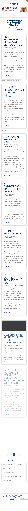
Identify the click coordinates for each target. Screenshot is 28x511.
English (16, 0)
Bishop (17, 495)
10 (10, 454)
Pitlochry (4, 130)
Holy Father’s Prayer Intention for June (12, 464)
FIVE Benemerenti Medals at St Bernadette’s (13, 40)
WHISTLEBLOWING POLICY (19, 508)
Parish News (8, 49)
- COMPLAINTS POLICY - (7, 508)
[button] (14, 15)
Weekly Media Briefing (9, 472)
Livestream (11, 495)
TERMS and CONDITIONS (9, 506)
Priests (22, 495)
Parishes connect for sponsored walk (13, 278)
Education (11, 497)
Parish (3, 80)
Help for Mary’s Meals (12, 232)
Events (14, 496)
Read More (8, 75)
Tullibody (18, 80)
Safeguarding (21, 496)
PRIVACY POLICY (20, 506)
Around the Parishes (8, 468)
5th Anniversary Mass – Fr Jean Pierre (13, 187)
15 (21, 454)
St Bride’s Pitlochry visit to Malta (14, 90)
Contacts (16, 497)
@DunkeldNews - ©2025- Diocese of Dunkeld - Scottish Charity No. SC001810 (14, 504)
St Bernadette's (10, 80)
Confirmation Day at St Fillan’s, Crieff (12, 476)
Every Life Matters (7, 480)
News (10, 496)
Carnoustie (4, 317)
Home (5, 495)
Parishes (5, 496)
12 (17, 454)
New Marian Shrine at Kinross (12, 139)
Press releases (17, 49)
